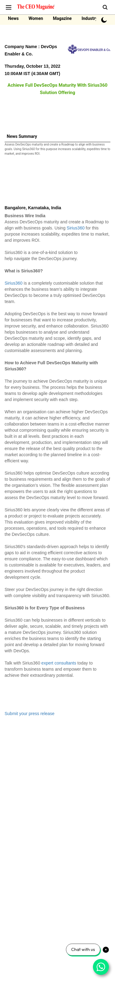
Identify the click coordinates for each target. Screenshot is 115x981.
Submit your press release (30, 713)
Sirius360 (75, 227)
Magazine (62, 18)
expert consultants (58, 663)
